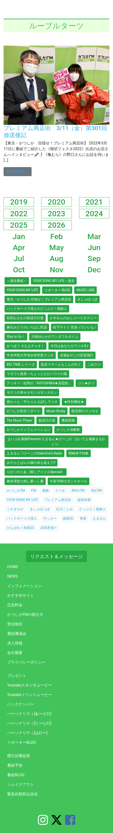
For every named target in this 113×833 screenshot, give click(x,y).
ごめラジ (94, 364)
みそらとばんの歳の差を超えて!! (31, 462)
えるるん (99, 518)
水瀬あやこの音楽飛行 (76, 355)
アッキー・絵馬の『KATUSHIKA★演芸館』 (39, 383)
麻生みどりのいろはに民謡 (27, 327)
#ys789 (96, 490)
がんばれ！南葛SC (20, 528)
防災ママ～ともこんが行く (61, 364)
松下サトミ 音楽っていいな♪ (74, 327)
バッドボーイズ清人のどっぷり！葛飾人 (37, 309)
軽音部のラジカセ (85, 411)
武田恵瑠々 (48, 528)
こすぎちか (15, 509)
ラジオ (60, 490)
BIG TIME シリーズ (21, 364)
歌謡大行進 (47, 420)
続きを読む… (19, 171)
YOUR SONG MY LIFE (22, 290)
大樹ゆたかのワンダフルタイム (54, 336)
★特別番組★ (74, 402)
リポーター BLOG (57, 290)
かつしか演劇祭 (68, 430)
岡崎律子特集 (78, 453)
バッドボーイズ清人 (22, 518)
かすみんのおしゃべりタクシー (73, 318)
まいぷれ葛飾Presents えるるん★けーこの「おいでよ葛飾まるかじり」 (57, 441)
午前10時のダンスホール (68, 481)
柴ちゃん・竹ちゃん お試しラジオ (32, 402)
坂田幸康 (84, 500)
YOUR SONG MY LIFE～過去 (53, 281)
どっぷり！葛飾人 (92, 509)
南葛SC (68, 518)
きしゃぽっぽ (87, 299)
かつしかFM (16, 490)
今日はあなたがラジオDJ (69, 346)
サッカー (49, 518)
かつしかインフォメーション (28, 430)
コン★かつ (86, 383)
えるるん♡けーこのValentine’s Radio (34, 453)
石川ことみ (64, 509)
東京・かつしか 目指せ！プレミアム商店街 (39, 299)
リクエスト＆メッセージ (56, 556)
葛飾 (45, 490)
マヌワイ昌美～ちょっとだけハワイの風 (37, 374)
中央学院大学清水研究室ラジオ (30, 355)
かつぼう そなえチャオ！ (25, 346)
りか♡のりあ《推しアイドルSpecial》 (35, 472)
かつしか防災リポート (23, 411)
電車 (83, 518)
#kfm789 (78, 490)
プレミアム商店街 (57, 500)
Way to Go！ (16, 336)
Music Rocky (55, 411)
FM (33, 490)
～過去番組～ (17, 281)
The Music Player (19, 420)
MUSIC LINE (85, 290)
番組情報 (68, 420)
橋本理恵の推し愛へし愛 (25, 481)
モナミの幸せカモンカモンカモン (32, 392)
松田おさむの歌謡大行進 (25, 318)
